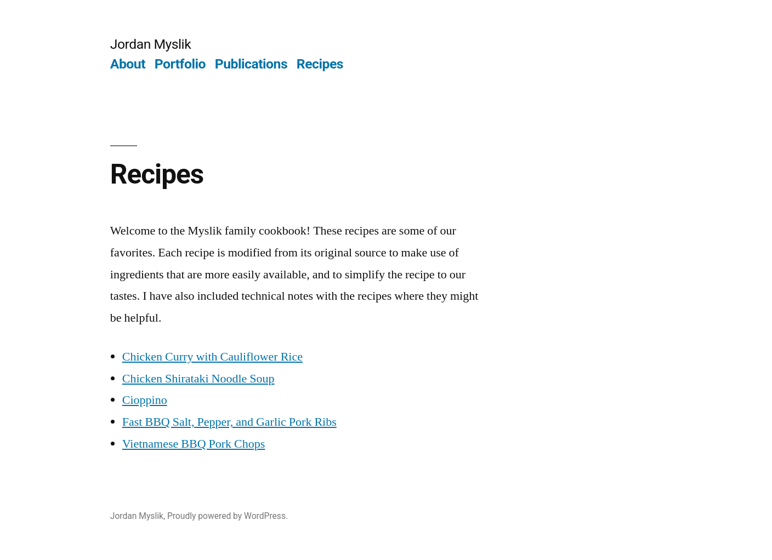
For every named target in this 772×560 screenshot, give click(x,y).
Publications (251, 64)
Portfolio (180, 64)
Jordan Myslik (150, 44)
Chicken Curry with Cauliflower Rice (212, 356)
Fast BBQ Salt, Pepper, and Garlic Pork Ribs (229, 422)
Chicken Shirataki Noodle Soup (198, 378)
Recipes (320, 64)
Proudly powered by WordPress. (227, 516)
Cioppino (144, 400)
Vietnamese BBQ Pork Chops (193, 444)
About (127, 64)
